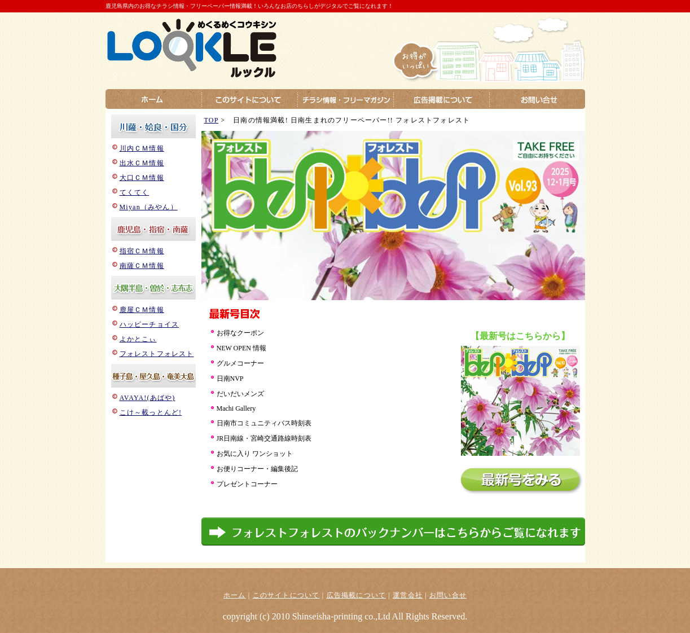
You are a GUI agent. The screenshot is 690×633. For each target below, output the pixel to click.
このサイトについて (286, 595)
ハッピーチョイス (149, 324)
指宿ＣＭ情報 (142, 251)
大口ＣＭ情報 (142, 178)
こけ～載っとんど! (151, 412)
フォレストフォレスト (157, 354)
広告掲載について (356, 595)
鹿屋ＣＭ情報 (142, 310)
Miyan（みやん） (149, 207)
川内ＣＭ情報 (142, 148)
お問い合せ (448, 595)
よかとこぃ (138, 339)
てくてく (135, 192)
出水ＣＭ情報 (142, 163)
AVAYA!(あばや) (147, 398)
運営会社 (408, 595)
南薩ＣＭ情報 (142, 266)
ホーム (234, 595)
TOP (211, 120)
